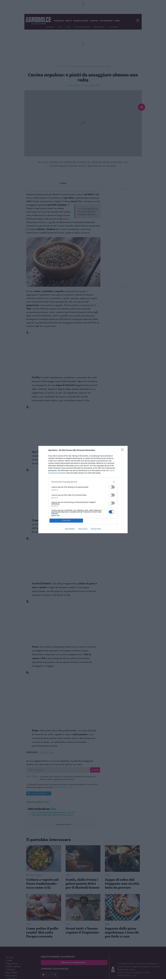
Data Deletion (70, 529)
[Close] (123, 450)
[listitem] (83, 482)
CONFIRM (66, 520)
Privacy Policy (96, 529)
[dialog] (83, 489)
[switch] (112, 487)
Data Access (82, 529)
